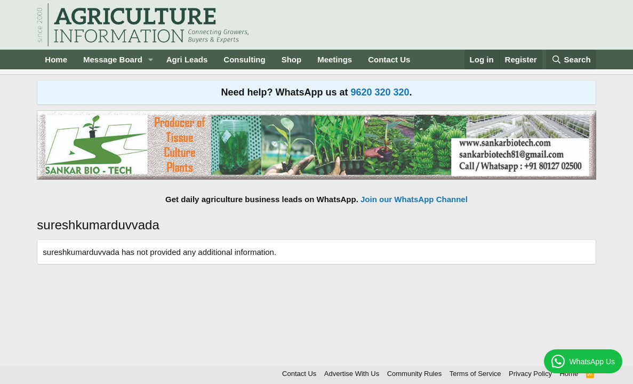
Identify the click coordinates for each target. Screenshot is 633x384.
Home (56, 59)
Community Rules (414, 374)
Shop (292, 59)
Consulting (244, 59)
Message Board (112, 59)
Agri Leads (187, 59)
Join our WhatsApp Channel (414, 199)
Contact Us (389, 59)
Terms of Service (475, 374)
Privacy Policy (530, 374)
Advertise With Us (351, 374)
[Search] (571, 59)
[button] (150, 59)
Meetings (334, 59)
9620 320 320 (379, 92)
